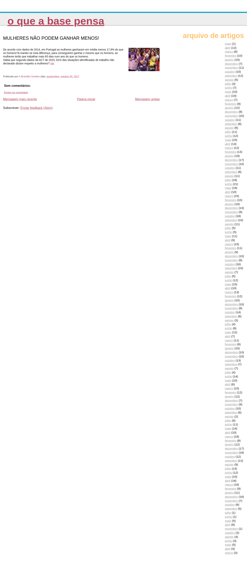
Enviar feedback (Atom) (36, 107)
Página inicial (86, 99)
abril (227, 47)
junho (228, 87)
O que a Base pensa (55, 21)
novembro (231, 67)
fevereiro (230, 55)
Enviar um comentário (16, 92)
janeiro (229, 59)
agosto (229, 79)
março (229, 51)
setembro (231, 75)
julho (228, 83)
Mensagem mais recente (20, 99)
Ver (52, 63)
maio (228, 43)
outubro (230, 71)
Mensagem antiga (147, 99)
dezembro (231, 63)
